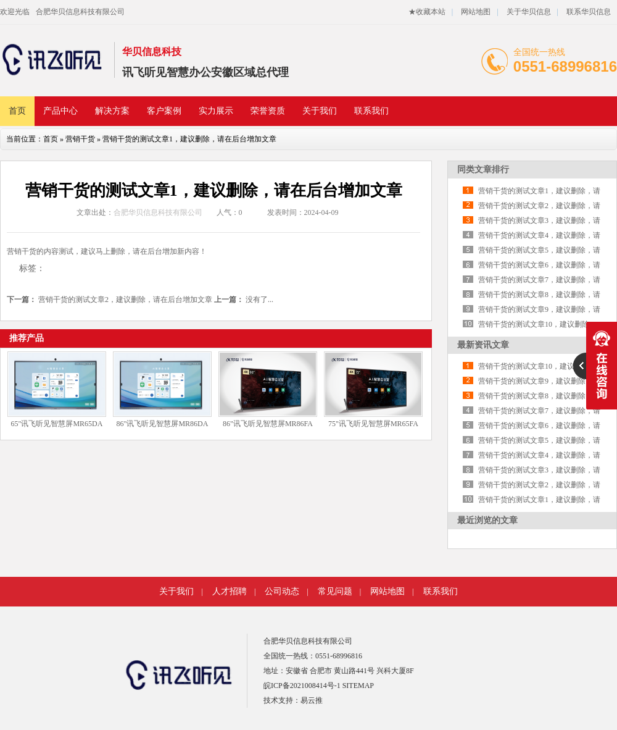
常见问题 (335, 591)
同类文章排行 (483, 169)
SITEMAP (358, 685)
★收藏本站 (426, 11)
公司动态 (282, 591)
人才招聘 (229, 591)
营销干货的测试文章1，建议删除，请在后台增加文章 (189, 139)
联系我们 (371, 110)
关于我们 (319, 110)
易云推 (311, 700)
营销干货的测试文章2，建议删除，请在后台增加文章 (125, 299)
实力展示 (216, 110)
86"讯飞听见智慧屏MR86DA (163, 423)
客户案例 (164, 110)
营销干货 (80, 139)
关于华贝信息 (529, 11)
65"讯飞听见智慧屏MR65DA (57, 423)
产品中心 (60, 110)
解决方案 (112, 110)
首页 (17, 110)
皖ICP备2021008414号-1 (302, 685)
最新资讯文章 (483, 345)
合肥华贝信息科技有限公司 (80, 11)
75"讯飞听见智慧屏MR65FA (373, 423)
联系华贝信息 (588, 11)
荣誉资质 (268, 110)
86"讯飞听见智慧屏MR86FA (268, 423)
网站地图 (476, 11)
